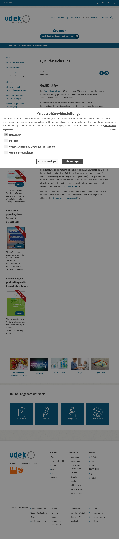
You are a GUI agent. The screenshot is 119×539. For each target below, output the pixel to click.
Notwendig (15, 135)
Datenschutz (110, 126)
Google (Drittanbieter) (21, 152)
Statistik (13, 140)
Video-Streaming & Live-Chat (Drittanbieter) (33, 146)
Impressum (8, 130)
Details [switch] (113, 130)
